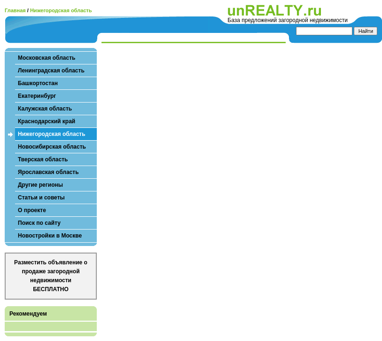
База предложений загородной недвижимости (287, 20)
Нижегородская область (61, 10)
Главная (15, 10)
